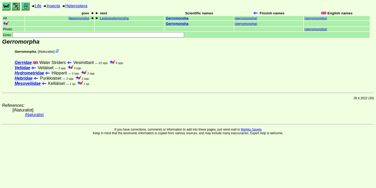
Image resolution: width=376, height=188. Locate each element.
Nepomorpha (79, 18)
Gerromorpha (177, 18)
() (245, 18)
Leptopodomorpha (114, 18)
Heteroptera (76, 6)
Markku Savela (251, 129)
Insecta (53, 6)
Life (38, 6)
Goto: (93, 35)
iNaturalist (46, 52)
